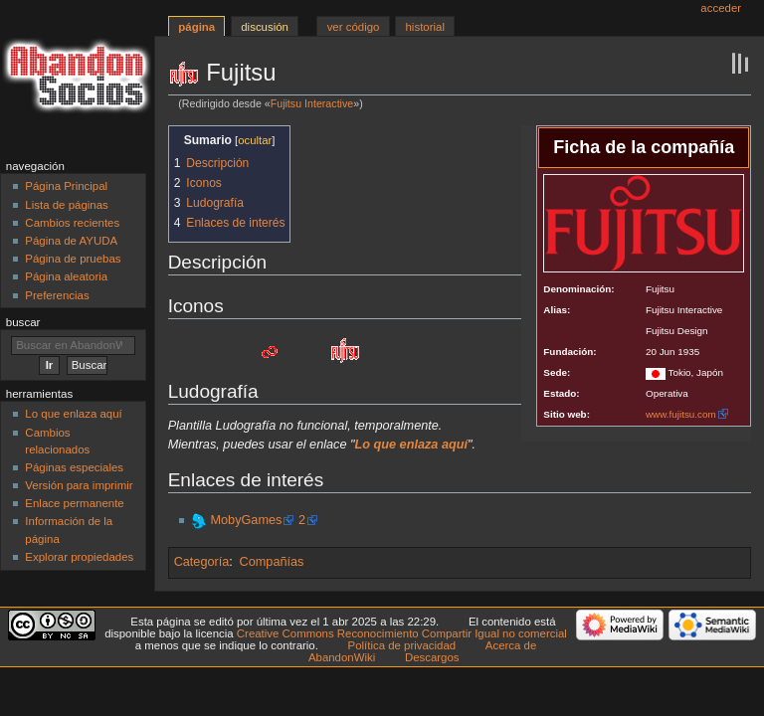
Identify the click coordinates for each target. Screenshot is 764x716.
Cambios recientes (72, 223)
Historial (425, 27)
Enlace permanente (74, 503)
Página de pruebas (72, 259)
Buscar (23, 322)
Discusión (264, 27)
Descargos (432, 657)
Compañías (272, 562)
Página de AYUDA (71, 241)
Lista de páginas (66, 205)
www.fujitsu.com (681, 414)
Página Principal (66, 186)
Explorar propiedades (79, 557)
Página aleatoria (66, 276)
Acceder (720, 8)
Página (196, 27)
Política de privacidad (402, 645)
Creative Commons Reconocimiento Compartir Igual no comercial (402, 633)
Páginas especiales (74, 467)
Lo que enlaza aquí (73, 414)
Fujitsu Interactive (312, 103)
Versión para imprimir (78, 485)
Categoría (202, 562)
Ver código (353, 27)
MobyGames (246, 520)
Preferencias (57, 295)
